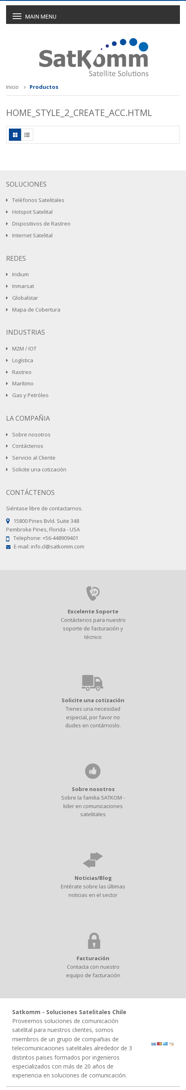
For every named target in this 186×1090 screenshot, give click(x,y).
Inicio (12, 86)
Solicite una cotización (93, 700)
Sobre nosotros (93, 789)
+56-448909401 (60, 538)
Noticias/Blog (93, 877)
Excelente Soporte (93, 611)
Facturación (93, 958)
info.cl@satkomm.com (57, 546)
